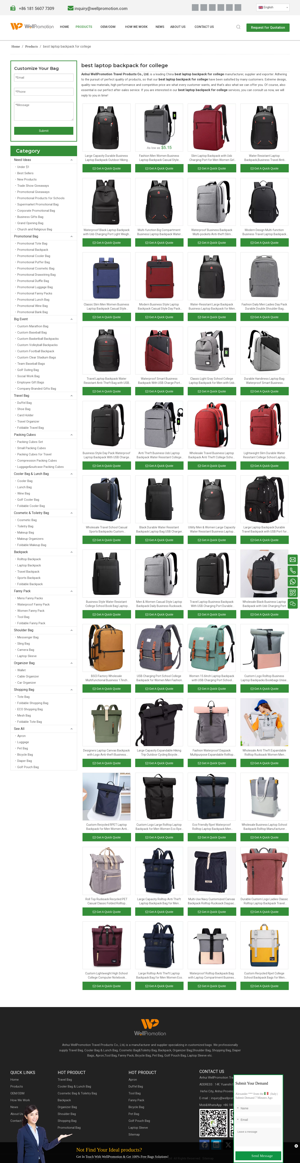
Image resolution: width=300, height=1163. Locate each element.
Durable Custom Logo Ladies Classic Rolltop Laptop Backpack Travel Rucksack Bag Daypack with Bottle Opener (264, 901)
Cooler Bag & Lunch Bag (31, 474)
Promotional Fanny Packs (34, 293)
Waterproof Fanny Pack (33, 604)
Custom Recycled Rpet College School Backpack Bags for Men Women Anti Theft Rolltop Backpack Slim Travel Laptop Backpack (264, 976)
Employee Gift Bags (30, 382)
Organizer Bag (24, 663)
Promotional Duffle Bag (33, 281)
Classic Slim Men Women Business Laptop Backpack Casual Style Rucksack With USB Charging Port (106, 307)
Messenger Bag (28, 637)
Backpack (21, 552)
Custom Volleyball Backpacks (37, 345)
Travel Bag (21, 396)
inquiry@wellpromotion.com (101, 8)
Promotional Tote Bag (32, 243)
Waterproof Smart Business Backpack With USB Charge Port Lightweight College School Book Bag (159, 381)
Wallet (21, 670)
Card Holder (25, 415)
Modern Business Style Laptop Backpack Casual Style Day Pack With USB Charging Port (159, 307)
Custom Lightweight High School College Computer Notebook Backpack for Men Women (106, 976)
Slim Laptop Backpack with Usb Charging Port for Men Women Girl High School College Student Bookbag (211, 158)
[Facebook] (195, 7)
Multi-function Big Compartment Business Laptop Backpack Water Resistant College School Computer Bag (159, 232)
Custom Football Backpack (35, 351)
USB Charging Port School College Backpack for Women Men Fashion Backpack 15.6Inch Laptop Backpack (159, 678)
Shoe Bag (23, 409)
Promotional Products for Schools (41, 198)
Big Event (21, 319)
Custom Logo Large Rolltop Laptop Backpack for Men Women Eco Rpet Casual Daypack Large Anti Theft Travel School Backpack (159, 827)
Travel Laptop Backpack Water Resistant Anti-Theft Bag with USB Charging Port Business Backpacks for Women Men (106, 381)
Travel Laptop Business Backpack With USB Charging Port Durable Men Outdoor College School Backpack (212, 604)
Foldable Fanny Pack (31, 623)
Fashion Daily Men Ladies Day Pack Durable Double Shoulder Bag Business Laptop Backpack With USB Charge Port (264, 307)
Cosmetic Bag (27, 520)
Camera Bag (25, 650)
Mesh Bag (24, 715)
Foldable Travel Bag (30, 428)
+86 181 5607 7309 (36, 8)
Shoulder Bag (23, 630)
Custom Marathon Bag (32, 326)
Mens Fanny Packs (30, 598)
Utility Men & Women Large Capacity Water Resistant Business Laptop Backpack (211, 530)
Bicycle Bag (25, 754)
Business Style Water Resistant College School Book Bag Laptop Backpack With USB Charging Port (106, 604)
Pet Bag (22, 748)
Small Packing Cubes (31, 448)
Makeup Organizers (30, 539)
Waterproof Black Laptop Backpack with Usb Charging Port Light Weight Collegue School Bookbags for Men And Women (106, 232)
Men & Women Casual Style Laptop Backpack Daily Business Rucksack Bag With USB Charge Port (159, 604)
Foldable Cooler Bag (31, 506)
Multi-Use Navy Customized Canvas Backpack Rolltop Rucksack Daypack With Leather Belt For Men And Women (211, 901)
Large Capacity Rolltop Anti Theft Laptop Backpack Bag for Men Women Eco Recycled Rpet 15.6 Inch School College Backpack (159, 901)
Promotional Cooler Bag (33, 256)
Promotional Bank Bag (32, 312)
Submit (44, 130)
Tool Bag (23, 617)
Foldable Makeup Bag (31, 545)
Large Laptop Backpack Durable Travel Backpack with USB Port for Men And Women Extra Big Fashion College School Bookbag (264, 530)
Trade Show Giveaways (33, 186)
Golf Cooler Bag (28, 500)
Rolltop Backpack (29, 559)
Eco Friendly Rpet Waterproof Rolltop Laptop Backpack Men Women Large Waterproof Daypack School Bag (212, 827)
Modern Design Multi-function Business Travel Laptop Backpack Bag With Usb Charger (264, 232)
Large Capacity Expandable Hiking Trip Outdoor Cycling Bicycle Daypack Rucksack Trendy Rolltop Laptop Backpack (159, 753)
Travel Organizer (28, 421)
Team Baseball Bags (31, 364)
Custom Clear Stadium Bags (36, 357)
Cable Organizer (28, 676)
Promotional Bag (26, 236)
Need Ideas (22, 160)
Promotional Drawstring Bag (36, 275)
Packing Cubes (25, 435)
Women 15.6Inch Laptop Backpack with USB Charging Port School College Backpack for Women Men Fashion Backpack (211, 678)
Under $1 (23, 167)
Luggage (23, 742)
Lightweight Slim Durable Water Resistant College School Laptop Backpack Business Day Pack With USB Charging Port (264, 455)
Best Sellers (25, 173)
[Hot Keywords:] (238, 27)
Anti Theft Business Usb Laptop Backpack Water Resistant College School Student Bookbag (159, 455)
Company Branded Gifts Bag (36, 389)
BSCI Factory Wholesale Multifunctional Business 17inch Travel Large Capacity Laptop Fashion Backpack (106, 678)
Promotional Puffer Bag (33, 262)
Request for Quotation (268, 28)
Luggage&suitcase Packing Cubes (40, 467)
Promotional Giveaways (33, 192)
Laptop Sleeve (27, 656)
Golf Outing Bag (28, 370)
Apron (21, 736)
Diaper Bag (24, 761)
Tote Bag (23, 697)
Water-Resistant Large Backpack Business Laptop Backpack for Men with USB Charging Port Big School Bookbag (212, 307)
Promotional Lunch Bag (33, 300)
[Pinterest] (229, 7)
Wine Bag (23, 493)
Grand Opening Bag (30, 223)
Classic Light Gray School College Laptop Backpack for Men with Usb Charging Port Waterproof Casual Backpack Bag (211, 381)
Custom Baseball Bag (32, 332)
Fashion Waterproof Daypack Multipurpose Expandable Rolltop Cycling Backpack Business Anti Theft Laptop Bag (211, 753)
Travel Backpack (28, 571)
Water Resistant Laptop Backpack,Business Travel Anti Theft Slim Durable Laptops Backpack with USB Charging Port (264, 158)
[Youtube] (221, 7)
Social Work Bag (28, 376)
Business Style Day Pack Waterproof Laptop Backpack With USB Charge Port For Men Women (106, 455)
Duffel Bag (24, 403)
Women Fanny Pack (30, 611)
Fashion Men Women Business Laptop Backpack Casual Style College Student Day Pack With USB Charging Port (159, 158)
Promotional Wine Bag (32, 306)
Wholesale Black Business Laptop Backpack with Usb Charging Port (264, 604)
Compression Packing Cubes (37, 460)
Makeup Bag (25, 532)
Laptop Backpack (29, 565)
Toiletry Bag (25, 526)
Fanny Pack (22, 591)
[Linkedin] (203, 7)
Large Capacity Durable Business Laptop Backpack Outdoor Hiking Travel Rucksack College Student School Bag (106, 158)
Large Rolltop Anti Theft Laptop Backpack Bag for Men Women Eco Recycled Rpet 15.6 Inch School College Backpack (159, 976)
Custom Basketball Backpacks (38, 339)
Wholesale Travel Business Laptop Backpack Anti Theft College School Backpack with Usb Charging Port (211, 455)
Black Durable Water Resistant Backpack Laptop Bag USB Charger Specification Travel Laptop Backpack (159, 530)
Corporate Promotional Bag (36, 211)
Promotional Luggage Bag (35, 287)
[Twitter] (212, 7)
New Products (27, 179)
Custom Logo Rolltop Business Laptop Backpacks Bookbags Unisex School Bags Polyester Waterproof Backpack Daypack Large (264, 678)
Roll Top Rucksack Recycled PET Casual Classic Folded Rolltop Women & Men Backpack (106, 901)
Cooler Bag (24, 481)
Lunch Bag (24, 487)
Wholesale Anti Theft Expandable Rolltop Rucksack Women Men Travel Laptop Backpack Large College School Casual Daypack (264, 753)
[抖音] (238, 7)
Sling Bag (23, 643)
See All (19, 729)
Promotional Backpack (32, 250)
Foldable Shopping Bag (32, 703)
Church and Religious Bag (34, 229)
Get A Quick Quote (107, 168)
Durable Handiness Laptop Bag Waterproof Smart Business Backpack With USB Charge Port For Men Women (264, 381)
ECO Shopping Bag (30, 709)
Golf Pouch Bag (28, 767)
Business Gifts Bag (30, 217)
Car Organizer (26, 683)
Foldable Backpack (30, 584)
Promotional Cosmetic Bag (35, 268)
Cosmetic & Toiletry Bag (31, 513)
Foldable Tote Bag (29, 722)
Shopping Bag (24, 690)
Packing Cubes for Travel (34, 454)
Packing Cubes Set (30, 442)
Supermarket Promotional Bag (38, 204)
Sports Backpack (28, 578)
